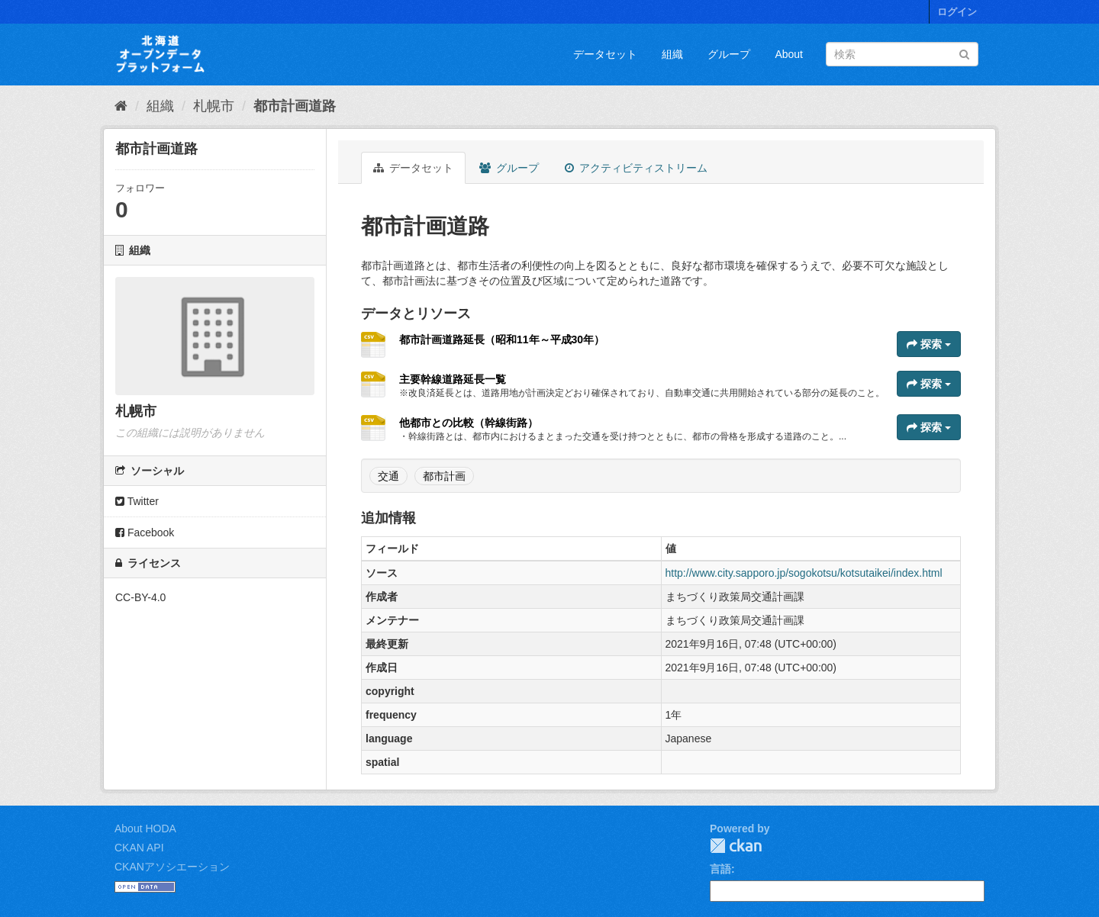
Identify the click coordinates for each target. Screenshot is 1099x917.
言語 (720, 869)
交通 (388, 476)
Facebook (144, 532)
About (789, 54)
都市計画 (444, 476)
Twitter (137, 501)
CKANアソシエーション (172, 867)
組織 (672, 54)
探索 (929, 344)
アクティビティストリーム (636, 168)
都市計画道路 (294, 106)
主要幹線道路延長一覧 (452, 379)
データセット (605, 54)
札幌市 (213, 106)
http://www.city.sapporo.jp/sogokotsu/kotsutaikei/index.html (804, 573)
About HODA (145, 828)
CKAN (736, 846)
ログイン (957, 12)
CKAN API (139, 847)
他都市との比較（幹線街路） (468, 423)
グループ (728, 54)
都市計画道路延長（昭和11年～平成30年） (501, 339)
